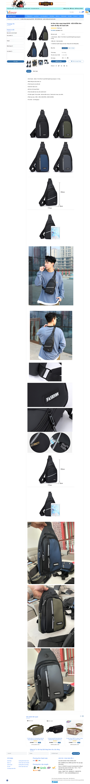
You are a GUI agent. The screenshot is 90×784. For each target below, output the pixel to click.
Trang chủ (9, 19)
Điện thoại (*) (10, 46)
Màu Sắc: (53, 47)
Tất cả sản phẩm (10, 8)
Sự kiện (70, 16)
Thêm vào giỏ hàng (76, 61)
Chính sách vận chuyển (24, 762)
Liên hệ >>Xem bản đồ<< (66, 758)
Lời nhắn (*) (9, 51)
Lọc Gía (36, 16)
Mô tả (28, 71)
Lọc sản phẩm (44, 16)
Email (8, 40)
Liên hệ (81, 16)
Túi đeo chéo (16, 19)
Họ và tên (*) (10, 35)
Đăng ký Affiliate (79, 8)
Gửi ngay (16, 61)
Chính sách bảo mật (23, 766)
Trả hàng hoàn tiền (11, 768)
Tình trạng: (53, 52)
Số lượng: (53, 58)
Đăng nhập (66, 8)
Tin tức (8, 766)
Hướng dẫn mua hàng (23, 764)
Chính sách (10, 764)
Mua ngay (59, 61)
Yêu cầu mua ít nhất (55, 54)
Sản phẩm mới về (26, 8)
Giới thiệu (9, 760)
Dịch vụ (9, 762)
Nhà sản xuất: (54, 34)
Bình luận (35, 71)
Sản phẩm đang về (18, 8)
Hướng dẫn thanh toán (24, 760)
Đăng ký (72, 8)
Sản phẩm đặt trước (35, 8)
